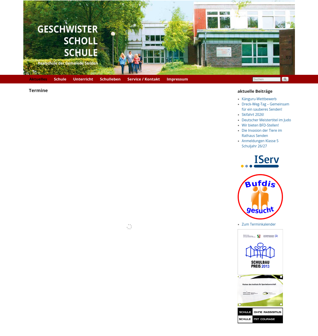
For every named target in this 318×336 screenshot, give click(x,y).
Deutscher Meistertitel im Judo (266, 120)
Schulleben (110, 79)
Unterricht (83, 79)
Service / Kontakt (143, 79)
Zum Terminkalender (259, 224)
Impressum (177, 79)
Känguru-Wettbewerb (259, 99)
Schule (60, 79)
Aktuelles (38, 79)
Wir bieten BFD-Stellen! (260, 125)
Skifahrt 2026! (253, 114)
